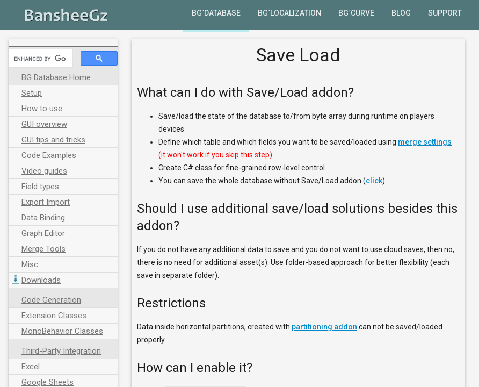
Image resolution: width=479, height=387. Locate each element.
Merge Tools (43, 249)
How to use (41, 108)
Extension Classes (53, 315)
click (374, 180)
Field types (40, 186)
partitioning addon (324, 326)
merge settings (425, 142)
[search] (40, 58)
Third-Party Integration (61, 351)
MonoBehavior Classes (62, 331)
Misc (29, 264)
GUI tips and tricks (53, 140)
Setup (31, 93)
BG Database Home (56, 77)
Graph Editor (43, 233)
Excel (30, 366)
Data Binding (43, 218)
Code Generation (51, 300)
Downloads (41, 280)
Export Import (45, 202)
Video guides (44, 171)
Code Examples (48, 155)
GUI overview (44, 124)
